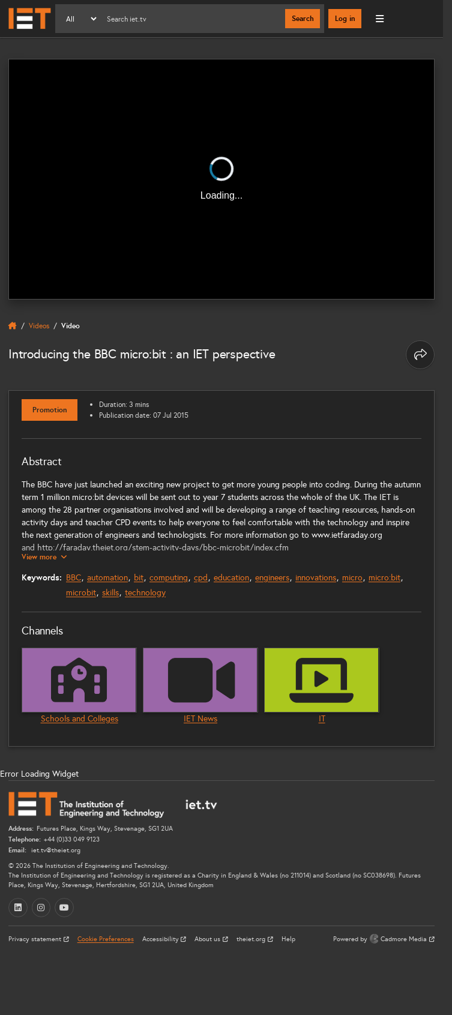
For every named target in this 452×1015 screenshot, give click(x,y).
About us (208, 939)
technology (145, 593)
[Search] (191, 18)
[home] (12, 326)
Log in (345, 18)
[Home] (29, 18)
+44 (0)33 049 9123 (72, 839)
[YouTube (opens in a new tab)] (64, 907)
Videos (39, 325)
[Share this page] (420, 354)
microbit (81, 593)
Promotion (49, 410)
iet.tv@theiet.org (54, 850)
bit (138, 578)
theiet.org (252, 939)
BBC (73, 578)
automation (107, 578)
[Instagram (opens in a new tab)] (41, 907)
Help (288, 939)
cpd (201, 578)
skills (110, 593)
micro (352, 578)
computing (168, 578)
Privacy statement (35, 939)
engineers (272, 578)
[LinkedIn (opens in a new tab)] (18, 907)
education (231, 578)
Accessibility (161, 939)
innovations (315, 578)
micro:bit (384, 578)
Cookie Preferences (105, 939)
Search (303, 18)
